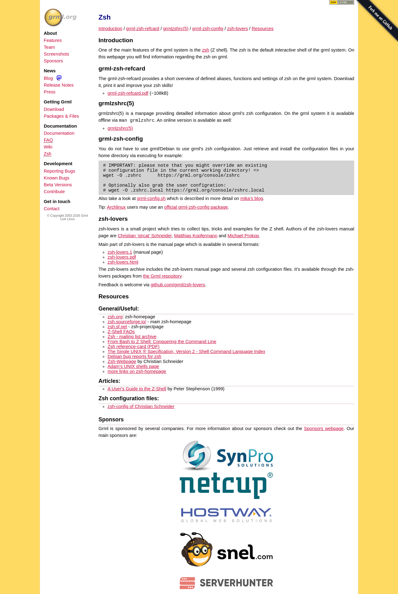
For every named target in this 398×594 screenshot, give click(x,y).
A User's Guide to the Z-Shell (137, 388)
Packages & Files (61, 116)
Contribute (54, 191)
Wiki (48, 146)
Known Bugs (56, 177)
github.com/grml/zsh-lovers (178, 284)
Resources (263, 28)
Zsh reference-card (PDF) (134, 346)
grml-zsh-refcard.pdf (128, 93)
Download (54, 109)
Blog (48, 78)
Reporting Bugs (59, 171)
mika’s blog (251, 198)
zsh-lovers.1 (120, 252)
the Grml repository (162, 276)
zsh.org (115, 316)
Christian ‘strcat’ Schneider (145, 235)
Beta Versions (58, 184)
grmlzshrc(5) (175, 28)
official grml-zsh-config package (196, 207)
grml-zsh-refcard (143, 28)
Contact (52, 208)
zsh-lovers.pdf (122, 257)
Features (53, 40)
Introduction (111, 28)
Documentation (59, 133)
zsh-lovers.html (123, 262)
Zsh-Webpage (122, 361)
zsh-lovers (237, 28)
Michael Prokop (243, 235)
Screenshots (56, 54)
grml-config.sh (151, 198)
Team (49, 47)
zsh (205, 50)
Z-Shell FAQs (121, 331)
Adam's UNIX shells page (133, 366)
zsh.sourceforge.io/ (127, 321)
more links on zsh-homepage (137, 371)
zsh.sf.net (117, 326)
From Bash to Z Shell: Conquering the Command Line (162, 341)
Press (49, 91)
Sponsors (53, 60)
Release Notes (59, 85)
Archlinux (116, 207)
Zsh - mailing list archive (132, 336)
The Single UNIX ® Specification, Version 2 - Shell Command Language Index (186, 351)
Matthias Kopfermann (195, 235)
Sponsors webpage (324, 428)
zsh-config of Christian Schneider (141, 406)
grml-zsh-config (207, 28)
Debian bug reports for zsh (134, 356)
